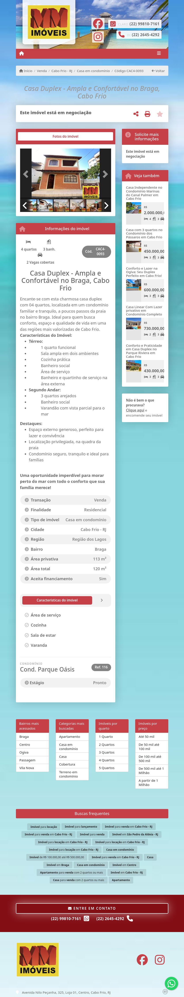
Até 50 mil (146, 736)
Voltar (158, 71)
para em (128, 827)
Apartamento (69, 736)
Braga (24, 736)
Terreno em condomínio (68, 774)
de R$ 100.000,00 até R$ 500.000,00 (57, 857)
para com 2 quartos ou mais (71, 872)
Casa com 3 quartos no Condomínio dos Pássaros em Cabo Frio (144, 233)
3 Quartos (107, 752)
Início (25, 71)
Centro (24, 744)
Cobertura (67, 764)
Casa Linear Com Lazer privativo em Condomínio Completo (144, 310)
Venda (42, 71)
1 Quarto (106, 736)
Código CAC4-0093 (128, 71)
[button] (27, 174)
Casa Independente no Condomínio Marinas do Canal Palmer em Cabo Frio (144, 193)
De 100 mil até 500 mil (150, 758)
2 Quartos (107, 744)
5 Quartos (107, 768)
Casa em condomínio (93, 71)
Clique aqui (135, 410)
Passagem (27, 760)
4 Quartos (107, 760)
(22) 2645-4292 (146, 34)
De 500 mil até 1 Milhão (151, 770)
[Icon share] (98, 23)
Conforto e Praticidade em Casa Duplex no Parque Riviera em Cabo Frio (144, 351)
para (43, 827)
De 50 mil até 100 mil (149, 746)
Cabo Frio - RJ (61, 71)
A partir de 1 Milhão (148, 782)
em (135, 834)
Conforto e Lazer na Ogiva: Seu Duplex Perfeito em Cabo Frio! (144, 272)
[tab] (34, 136)
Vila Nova (26, 768)
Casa (63, 756)
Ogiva (23, 752)
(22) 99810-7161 (144, 23)
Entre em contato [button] (92, 908)
